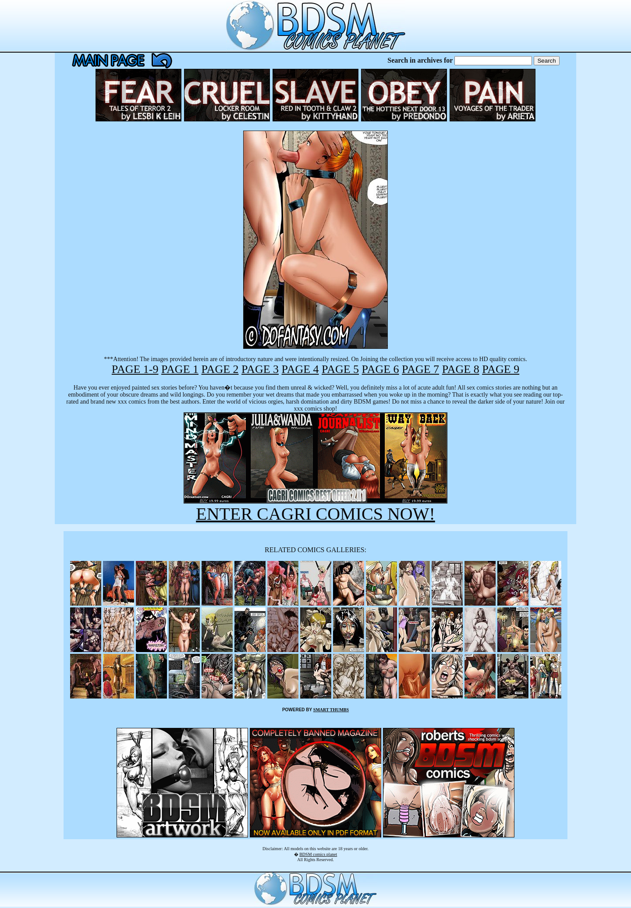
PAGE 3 (260, 369)
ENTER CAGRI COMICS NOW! (315, 514)
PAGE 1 (180, 369)
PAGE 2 (220, 369)
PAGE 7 (420, 369)
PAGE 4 (300, 369)
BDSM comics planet (318, 854)
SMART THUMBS (331, 709)
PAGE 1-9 (135, 369)
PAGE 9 (500, 369)
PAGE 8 (460, 369)
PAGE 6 (380, 369)
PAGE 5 (340, 369)
